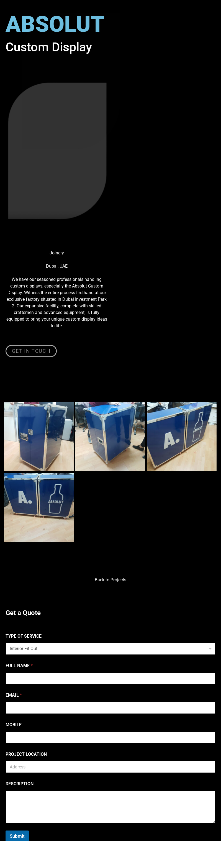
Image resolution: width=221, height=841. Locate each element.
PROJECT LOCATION (26, 754)
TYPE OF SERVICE (24, 636)
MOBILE (14, 724)
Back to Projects (110, 579)
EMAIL (14, 695)
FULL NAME (19, 665)
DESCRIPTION (20, 783)
